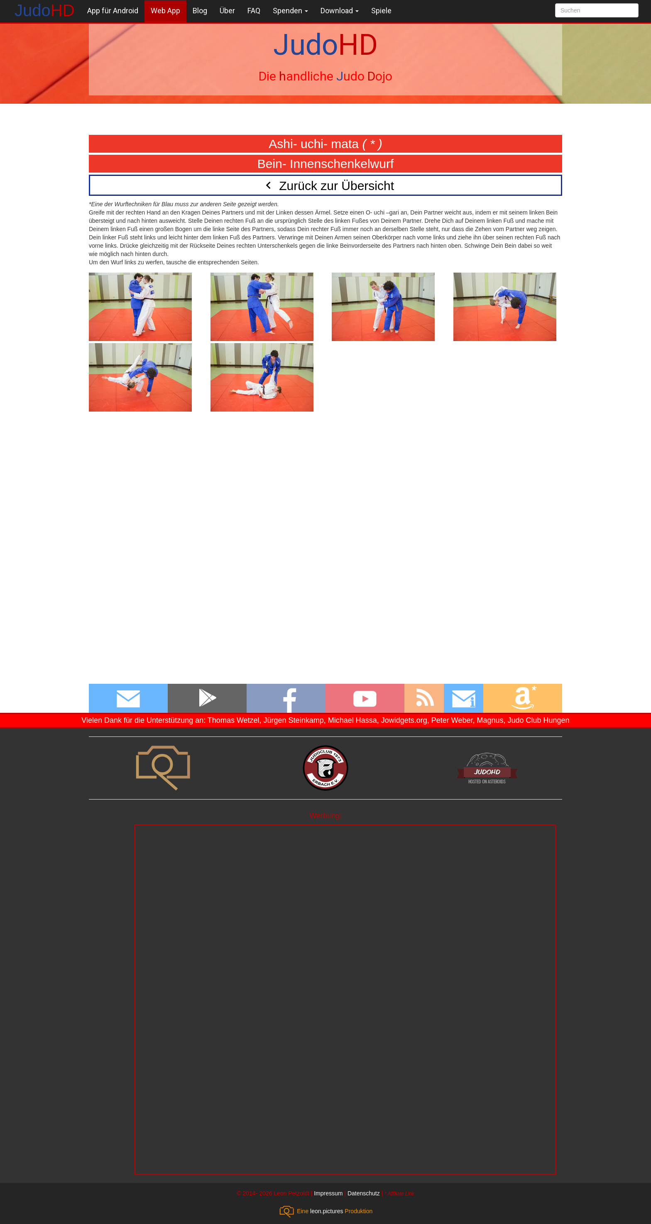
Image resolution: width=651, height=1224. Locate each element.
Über (227, 10)
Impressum (328, 1193)
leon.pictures (326, 1211)
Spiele (381, 10)
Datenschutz (364, 1193)
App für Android (112, 10)
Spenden (290, 10)
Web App (165, 10)
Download (340, 10)
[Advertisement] (345, 883)
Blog (200, 10)
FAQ (253, 10)
